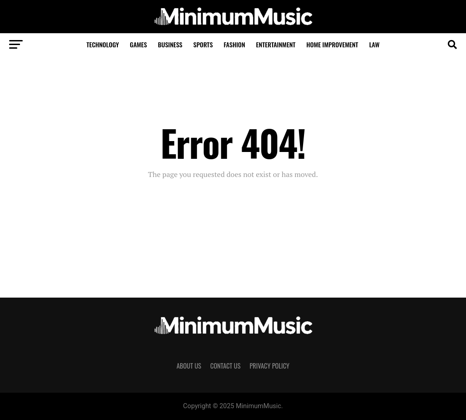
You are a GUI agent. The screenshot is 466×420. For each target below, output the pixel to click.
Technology (102, 44)
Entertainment (276, 44)
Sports (203, 44)
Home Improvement (332, 44)
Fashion (234, 44)
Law (374, 44)
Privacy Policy (269, 365)
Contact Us (225, 365)
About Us (189, 365)
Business (170, 44)
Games (138, 44)
